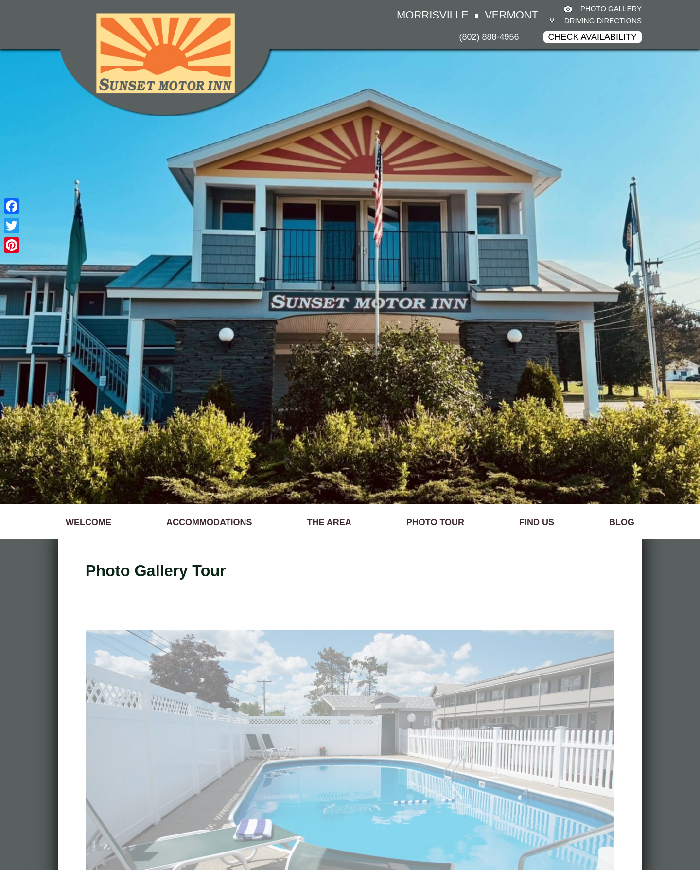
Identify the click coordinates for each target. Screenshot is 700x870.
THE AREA (329, 522)
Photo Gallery (611, 8)
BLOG (621, 522)
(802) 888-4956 (489, 37)
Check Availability (592, 37)
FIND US (536, 522)
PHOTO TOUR (435, 522)
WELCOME (88, 522)
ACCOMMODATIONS (209, 522)
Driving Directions (603, 21)
